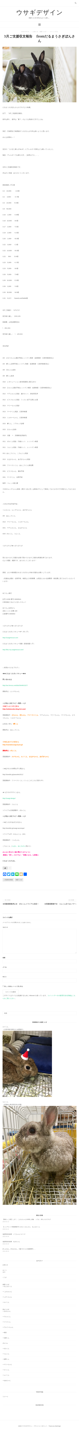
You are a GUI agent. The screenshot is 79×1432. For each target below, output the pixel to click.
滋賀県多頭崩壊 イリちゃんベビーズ (14, 1234)
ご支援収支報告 (8, 880)
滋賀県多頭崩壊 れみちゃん (11, 1241)
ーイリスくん (7, 1322)
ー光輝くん (6, 1338)
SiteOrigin (58, 1426)
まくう (5, 1270)
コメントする (54, 31)
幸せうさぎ (6, 1309)
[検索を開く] (75, 3)
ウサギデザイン (39, 12)
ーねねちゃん (7, 1380)
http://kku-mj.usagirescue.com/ (13, 649)
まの (4, 1272)
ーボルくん (6, 1348)
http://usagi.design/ (9, 798)
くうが (5, 1277)
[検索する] (39, 1013)
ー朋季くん (6, 1359)
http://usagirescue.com (10, 637)
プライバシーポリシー (40, 1426)
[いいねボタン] (5, 868)
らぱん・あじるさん (19, 846)
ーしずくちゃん (7, 1297)
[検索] (74, 1012)
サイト (5, 977)
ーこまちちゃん (7, 1291)
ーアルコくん (7, 1316)
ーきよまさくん (7, 1286)
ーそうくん (6, 1370)
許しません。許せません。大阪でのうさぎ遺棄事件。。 (19, 1249)
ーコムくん (6, 1354)
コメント (5, 927)
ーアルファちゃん (8, 1327)
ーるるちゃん (7, 1311)
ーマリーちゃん (7, 1364)
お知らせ (35, 31)
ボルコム (5, 1343)
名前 (4, 957)
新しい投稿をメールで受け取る (13, 986)
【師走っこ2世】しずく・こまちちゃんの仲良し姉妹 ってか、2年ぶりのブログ (27, 1219)
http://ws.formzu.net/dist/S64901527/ (15, 685)
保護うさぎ (43, 31)
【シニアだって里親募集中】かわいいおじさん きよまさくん (21, 1227)
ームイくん (6, 1375)
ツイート (5, 1396)
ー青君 (5, 1332)
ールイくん (6, 1302)
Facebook (40, 1405)
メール (5, 967)
